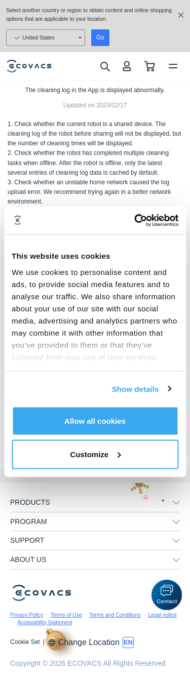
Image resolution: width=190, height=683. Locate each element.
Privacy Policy (26, 615)
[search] (105, 66)
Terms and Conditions (115, 615)
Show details (135, 388)
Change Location (84, 642)
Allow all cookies (95, 421)
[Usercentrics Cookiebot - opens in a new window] (135, 220)
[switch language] (128, 642)
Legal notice (162, 615)
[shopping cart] (149, 66)
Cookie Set (25, 642)
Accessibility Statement (45, 622)
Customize (95, 454)
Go (100, 37)
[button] (166, 595)
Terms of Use (66, 615)
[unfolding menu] (176, 502)
